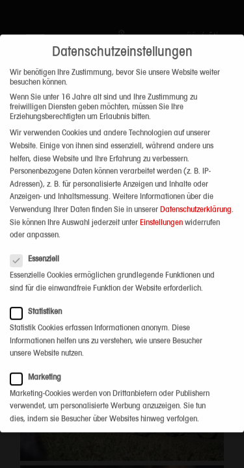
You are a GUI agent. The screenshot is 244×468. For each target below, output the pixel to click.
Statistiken (40, 301)
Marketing (40, 366)
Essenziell (39, 249)
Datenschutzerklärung (196, 198)
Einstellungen (161, 211)
